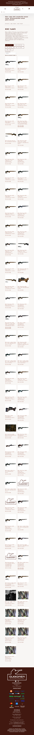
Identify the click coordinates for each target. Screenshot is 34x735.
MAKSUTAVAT (17, 688)
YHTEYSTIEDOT (17, 725)
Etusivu (7, 23)
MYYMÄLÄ (17, 709)
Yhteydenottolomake (11, 3)
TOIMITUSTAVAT (16, 682)
